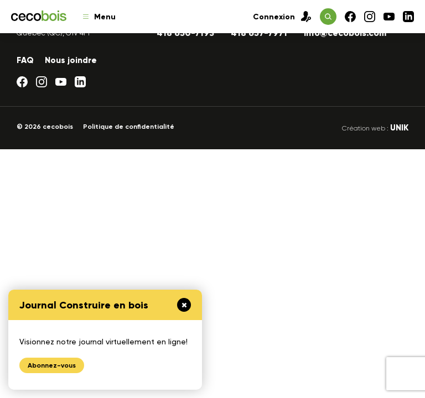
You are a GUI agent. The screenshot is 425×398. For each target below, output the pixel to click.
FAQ (25, 60)
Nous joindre (71, 60)
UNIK (399, 128)
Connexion (282, 16)
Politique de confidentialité (128, 126)
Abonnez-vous (52, 365)
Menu (99, 17)
